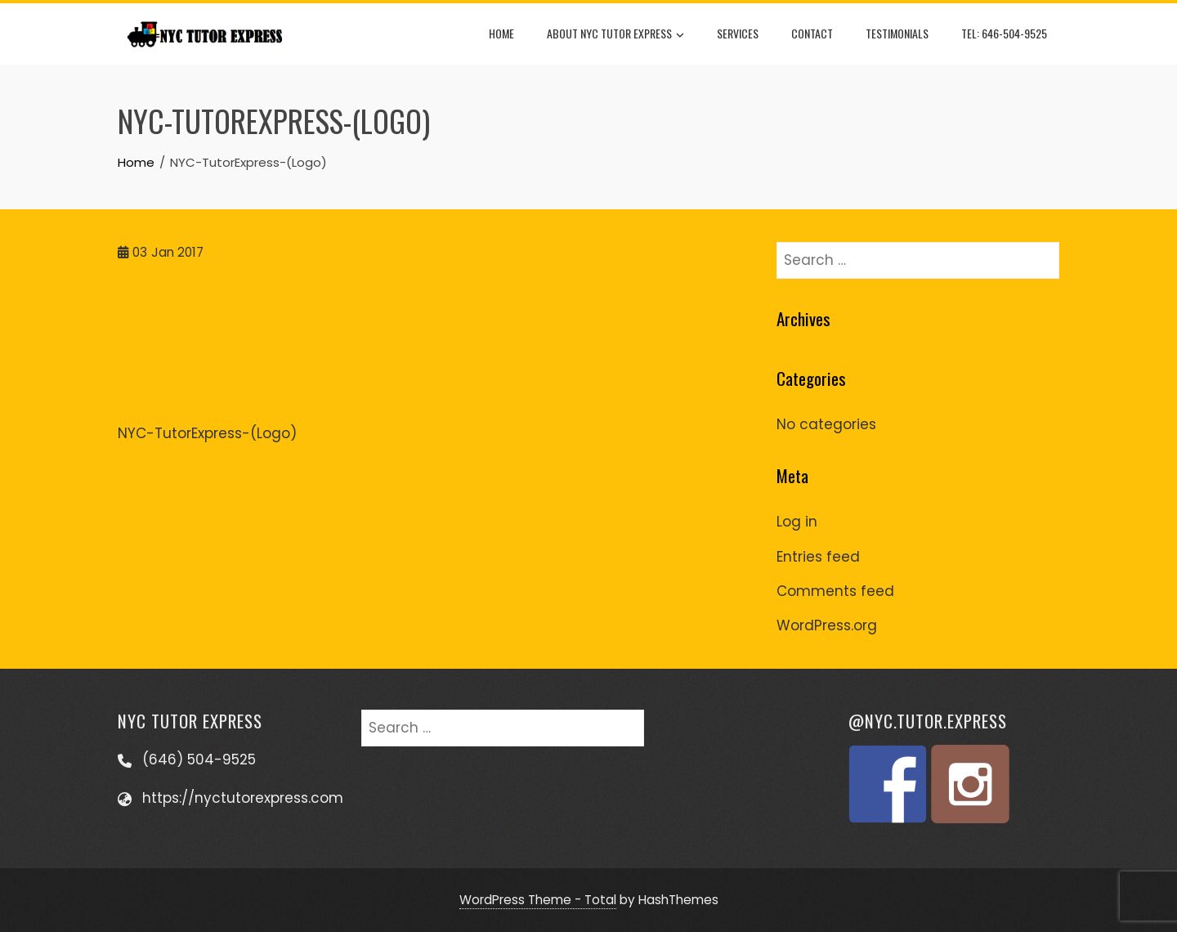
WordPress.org (826, 625)
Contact (812, 33)
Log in (796, 521)
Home (501, 33)
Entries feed (818, 557)
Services (738, 33)
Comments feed (835, 591)
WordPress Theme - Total (537, 899)
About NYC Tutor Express (615, 34)
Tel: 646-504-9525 (1004, 33)
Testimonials (897, 33)
